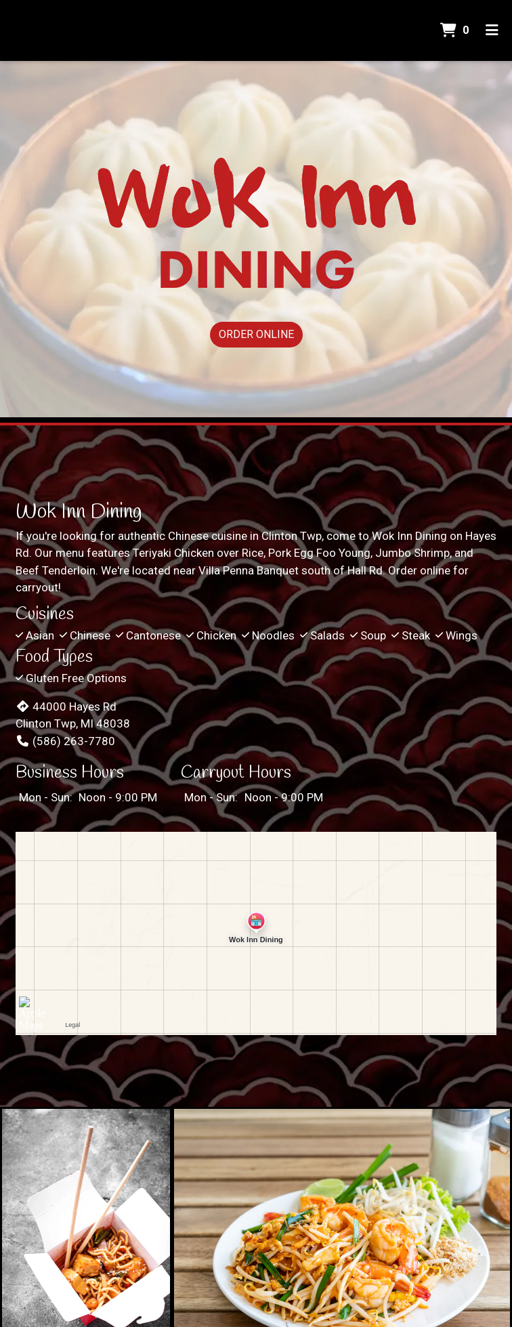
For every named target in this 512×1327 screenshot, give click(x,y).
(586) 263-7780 (65, 741)
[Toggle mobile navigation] (492, 30)
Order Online (256, 334)
